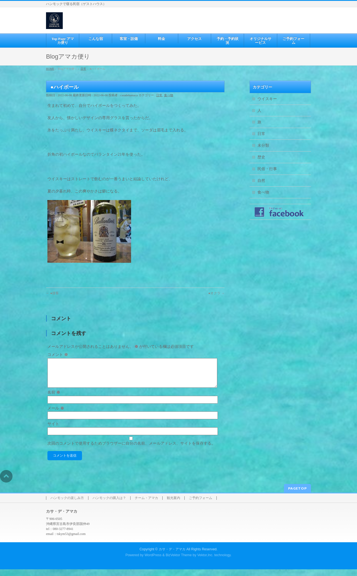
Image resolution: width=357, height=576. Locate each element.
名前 (53, 399)
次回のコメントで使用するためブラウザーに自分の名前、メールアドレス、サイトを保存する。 (131, 450)
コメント (57, 355)
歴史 (261, 157)
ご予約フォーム (200, 505)
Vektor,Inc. (205, 562)
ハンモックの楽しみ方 (67, 505)
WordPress (152, 562)
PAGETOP (297, 495)
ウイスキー (267, 99)
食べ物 (168, 95)
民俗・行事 (267, 169)
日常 (159, 95)
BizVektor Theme (179, 562)
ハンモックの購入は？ (109, 505)
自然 (261, 181)
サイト (53, 430)
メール (55, 415)
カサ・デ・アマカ (172, 556)
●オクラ (216, 293)
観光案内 (173, 505)
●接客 (52, 293)
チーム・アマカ (146, 505)
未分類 (263, 145)
